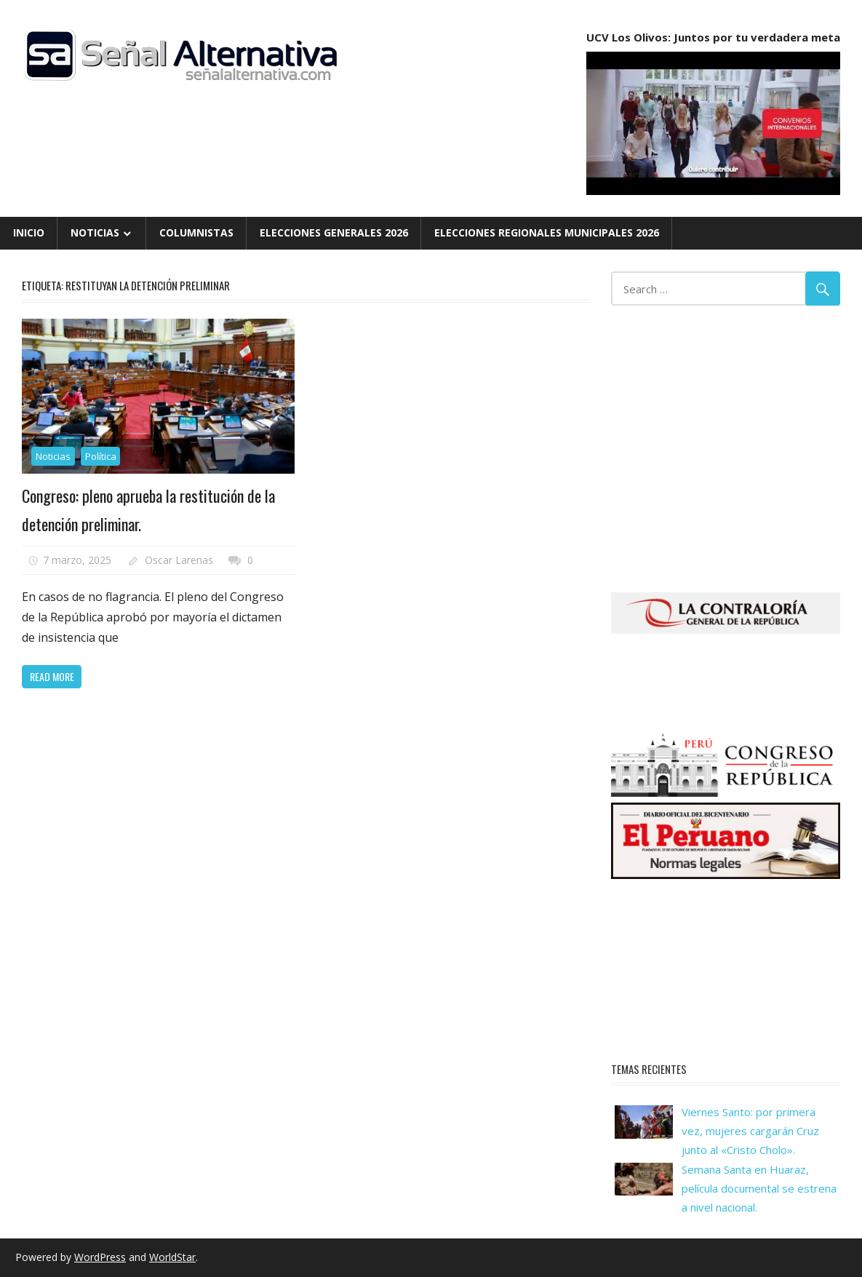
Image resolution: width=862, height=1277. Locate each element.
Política (100, 456)
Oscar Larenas (179, 560)
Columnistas (196, 232)
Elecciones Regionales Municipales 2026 (546, 232)
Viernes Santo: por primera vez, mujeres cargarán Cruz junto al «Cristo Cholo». (750, 1131)
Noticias (95, 232)
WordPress (100, 1257)
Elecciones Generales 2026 (334, 232)
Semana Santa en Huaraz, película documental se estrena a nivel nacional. (759, 1188)
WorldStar (172, 1257)
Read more (52, 676)
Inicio (28, 232)
